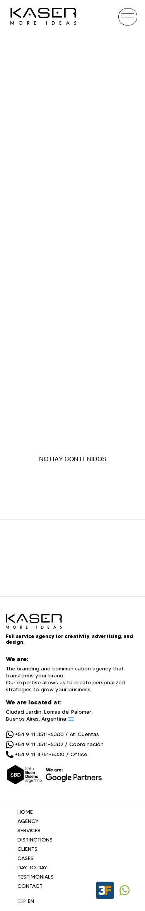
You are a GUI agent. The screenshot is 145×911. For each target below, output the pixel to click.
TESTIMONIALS (35, 876)
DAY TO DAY (32, 867)
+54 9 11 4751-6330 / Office (46, 754)
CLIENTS (27, 848)
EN (31, 900)
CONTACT (30, 885)
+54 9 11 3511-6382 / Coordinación (55, 744)
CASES (25, 858)
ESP (21, 900)
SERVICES (29, 830)
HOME (25, 811)
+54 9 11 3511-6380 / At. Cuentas (52, 734)
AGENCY (28, 821)
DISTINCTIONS (35, 839)
